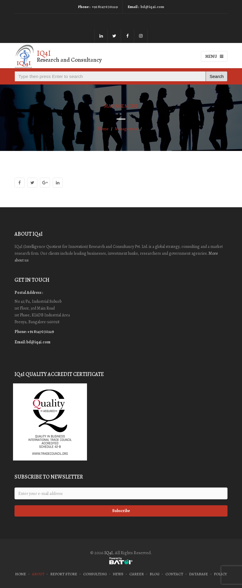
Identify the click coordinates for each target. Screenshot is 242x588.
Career (136, 573)
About (38, 573)
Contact (174, 573)
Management (126, 129)
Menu (214, 56)
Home (103, 129)
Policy (220, 573)
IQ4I (108, 553)
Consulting (95, 573)
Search (216, 76)
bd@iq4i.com (152, 6)
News (118, 573)
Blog (154, 573)
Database (198, 573)
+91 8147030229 (105, 6)
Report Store (63, 573)
